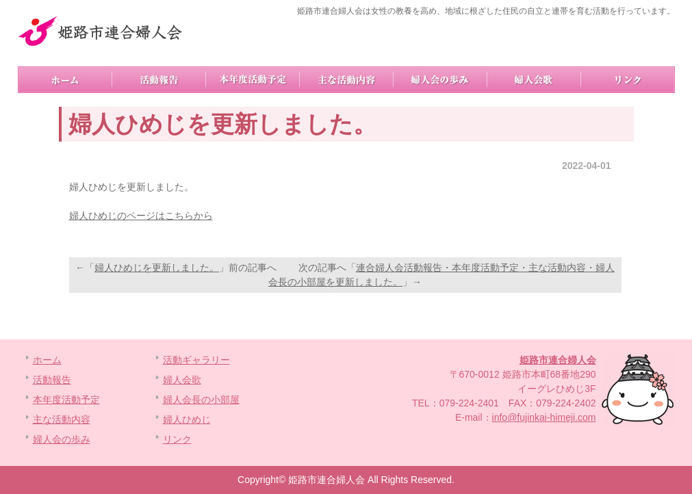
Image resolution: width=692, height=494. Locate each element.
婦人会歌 (534, 79)
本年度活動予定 (253, 79)
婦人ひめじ (187, 419)
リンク (628, 79)
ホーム (65, 79)
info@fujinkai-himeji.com (544, 417)
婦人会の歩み (440, 79)
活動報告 (159, 79)
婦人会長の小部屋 (201, 399)
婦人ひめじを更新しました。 (156, 267)
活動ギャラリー (196, 359)
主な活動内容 (347, 79)
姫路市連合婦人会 (558, 359)
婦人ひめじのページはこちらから (141, 215)
